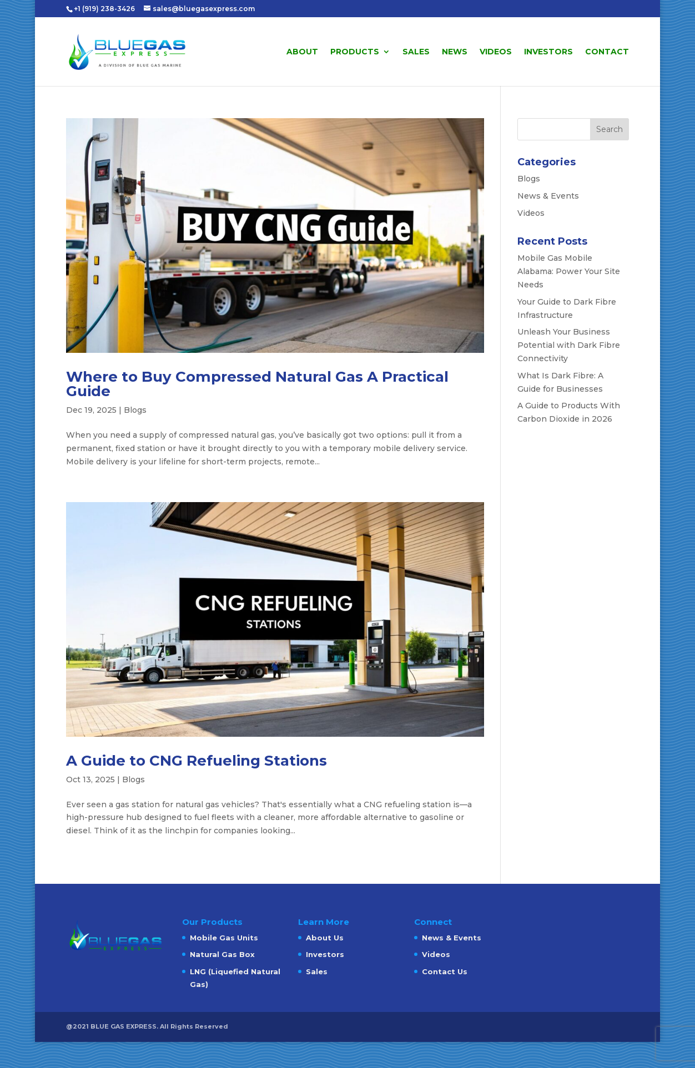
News (454, 52)
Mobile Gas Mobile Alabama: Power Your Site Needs (568, 271)
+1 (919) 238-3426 (105, 8)
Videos (496, 52)
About (302, 52)
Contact (607, 52)
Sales (416, 52)
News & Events (548, 196)
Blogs (135, 410)
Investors (548, 52)
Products (354, 52)
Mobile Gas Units (224, 937)
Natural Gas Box (222, 954)
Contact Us (444, 971)
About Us (325, 937)
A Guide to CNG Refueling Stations (196, 761)
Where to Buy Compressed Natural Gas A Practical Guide (257, 384)
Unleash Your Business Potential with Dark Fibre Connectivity (568, 345)
